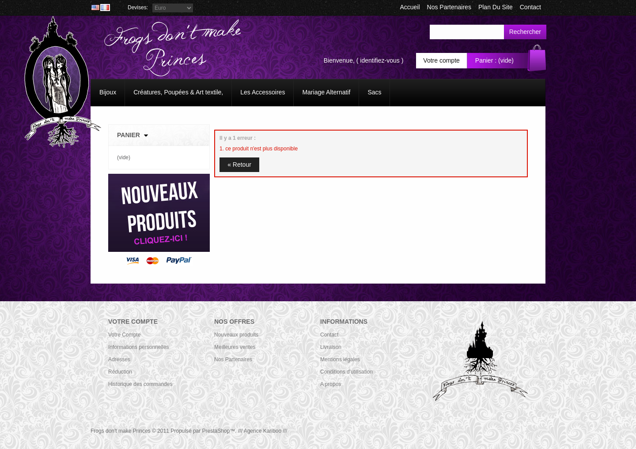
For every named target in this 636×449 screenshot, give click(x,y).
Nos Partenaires (449, 7)
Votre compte (441, 60)
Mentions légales (340, 359)
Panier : (485, 60)
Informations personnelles (138, 347)
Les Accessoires (262, 92)
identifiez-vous (380, 60)
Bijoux (107, 92)
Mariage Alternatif (326, 92)
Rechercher (525, 31)
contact (530, 7)
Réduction (120, 372)
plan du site (495, 7)
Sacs (374, 92)
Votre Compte (124, 335)
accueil (410, 7)
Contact (329, 335)
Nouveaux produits (236, 335)
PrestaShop (216, 431)
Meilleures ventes (234, 347)
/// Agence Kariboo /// (262, 431)
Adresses (119, 359)
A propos (330, 384)
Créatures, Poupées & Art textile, (178, 92)
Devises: (138, 7)
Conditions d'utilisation (346, 372)
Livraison (330, 347)
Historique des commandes (140, 384)
